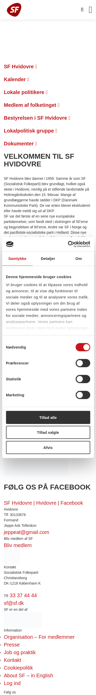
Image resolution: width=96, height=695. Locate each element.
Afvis (48, 447)
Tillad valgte (48, 432)
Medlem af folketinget (31, 105)
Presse (12, 644)
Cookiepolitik (18, 668)
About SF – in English (28, 675)
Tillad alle (48, 417)
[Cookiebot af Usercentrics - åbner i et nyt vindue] (68, 244)
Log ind (12, 683)
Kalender (16, 79)
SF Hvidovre (20, 66)
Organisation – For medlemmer (39, 637)
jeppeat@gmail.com (26, 532)
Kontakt (12, 660)
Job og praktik (20, 652)
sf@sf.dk (14, 603)
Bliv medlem (18, 545)
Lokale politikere (26, 92)
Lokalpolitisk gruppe (30, 131)
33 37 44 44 (23, 595)
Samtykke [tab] (17, 258)
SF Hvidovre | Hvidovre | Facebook (43, 503)
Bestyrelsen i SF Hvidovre (37, 118)
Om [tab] (79, 258)
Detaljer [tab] (48, 258)
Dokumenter (20, 143)
